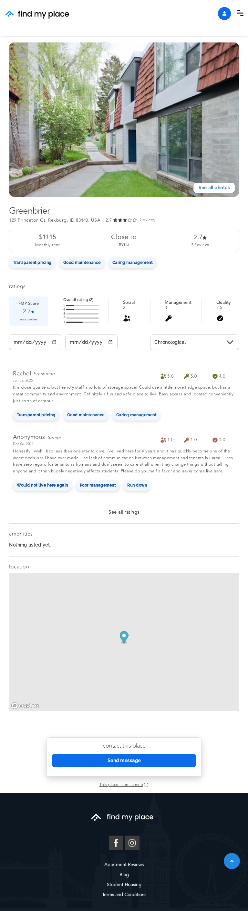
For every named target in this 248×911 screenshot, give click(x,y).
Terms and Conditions (124, 894)
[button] (240, 13)
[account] (224, 13)
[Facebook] (116, 843)
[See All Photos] (214, 188)
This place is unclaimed (121, 785)
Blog (124, 874)
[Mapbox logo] (25, 705)
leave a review (29, 320)
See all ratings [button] (124, 512)
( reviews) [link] (147, 220)
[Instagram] (132, 843)
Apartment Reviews (124, 864)
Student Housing (124, 884)
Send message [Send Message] (124, 760)
